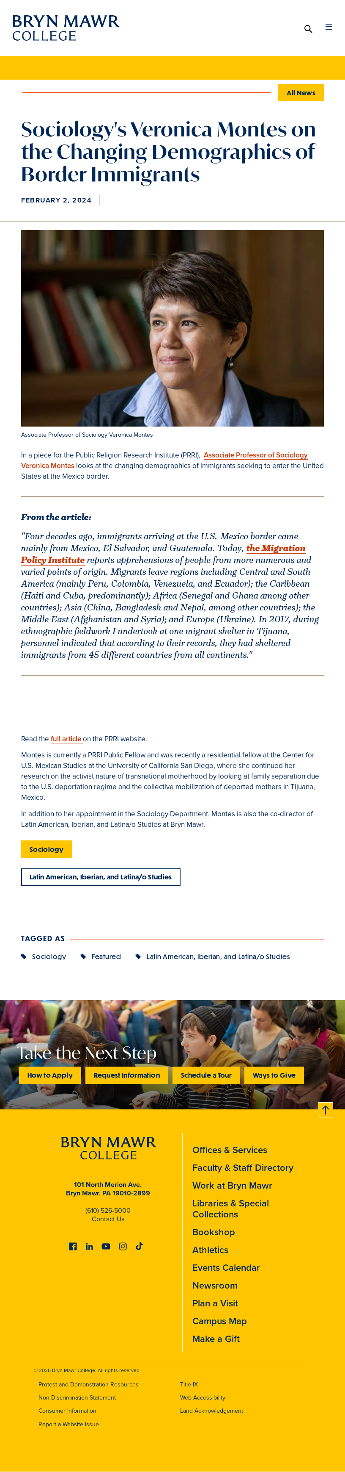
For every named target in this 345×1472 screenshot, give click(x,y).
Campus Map (219, 1321)
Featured (106, 957)
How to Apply (50, 1075)
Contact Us (108, 1219)
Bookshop (213, 1232)
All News (301, 93)
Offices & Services (229, 1150)
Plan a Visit (215, 1304)
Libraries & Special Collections (230, 1209)
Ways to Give (274, 1075)
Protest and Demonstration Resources (88, 1385)
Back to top (325, 1109)
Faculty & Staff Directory (242, 1168)
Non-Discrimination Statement (77, 1398)
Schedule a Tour (206, 1075)
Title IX (189, 1385)
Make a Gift (216, 1339)
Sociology (46, 849)
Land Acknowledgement (211, 1411)
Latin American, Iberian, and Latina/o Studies (101, 877)
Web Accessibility (202, 1398)
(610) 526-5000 (108, 1211)
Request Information (127, 1075)
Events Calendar (226, 1268)
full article (67, 739)
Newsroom (215, 1286)
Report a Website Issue (68, 1424)
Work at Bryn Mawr (232, 1186)
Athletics (210, 1250)
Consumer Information (67, 1411)
